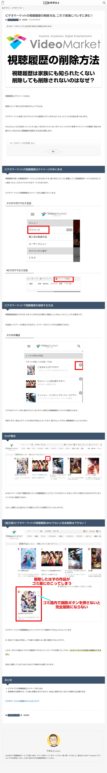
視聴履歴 (24, 19)
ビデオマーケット (13, 19)
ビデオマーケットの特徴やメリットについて (22, 701)
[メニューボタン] (3, 3)
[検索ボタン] (104, 3)
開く (53, 151)
